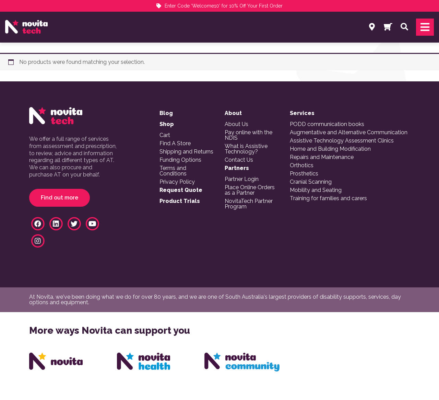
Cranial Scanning (311, 182)
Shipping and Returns (186, 152)
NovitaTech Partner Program (249, 203)
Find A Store (175, 143)
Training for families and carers (328, 198)
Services (302, 113)
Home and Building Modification (330, 149)
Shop (166, 124)
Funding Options (180, 160)
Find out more (59, 197)
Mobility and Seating (316, 190)
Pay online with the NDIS (248, 135)
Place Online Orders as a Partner (250, 190)
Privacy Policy (177, 182)
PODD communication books (327, 124)
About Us (236, 124)
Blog (166, 113)
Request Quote (180, 190)
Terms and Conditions (173, 170)
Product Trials (179, 201)
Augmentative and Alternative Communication (348, 132)
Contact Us (239, 160)
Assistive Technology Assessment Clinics (342, 141)
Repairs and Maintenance (322, 157)
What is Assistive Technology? (246, 149)
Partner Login (242, 179)
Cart (164, 135)
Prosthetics (304, 173)
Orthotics (301, 165)
